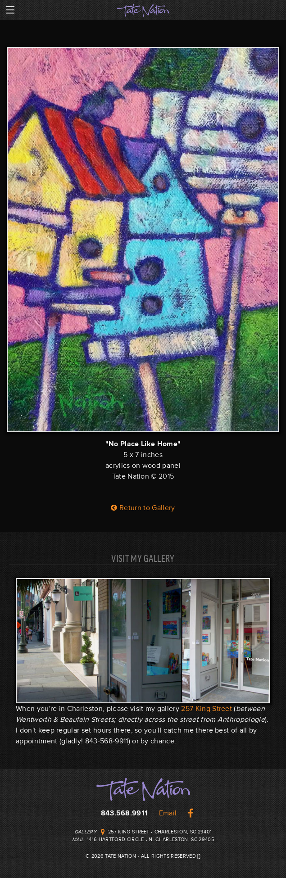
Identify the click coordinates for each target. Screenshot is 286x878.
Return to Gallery (143, 507)
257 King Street (206, 708)
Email (168, 813)
